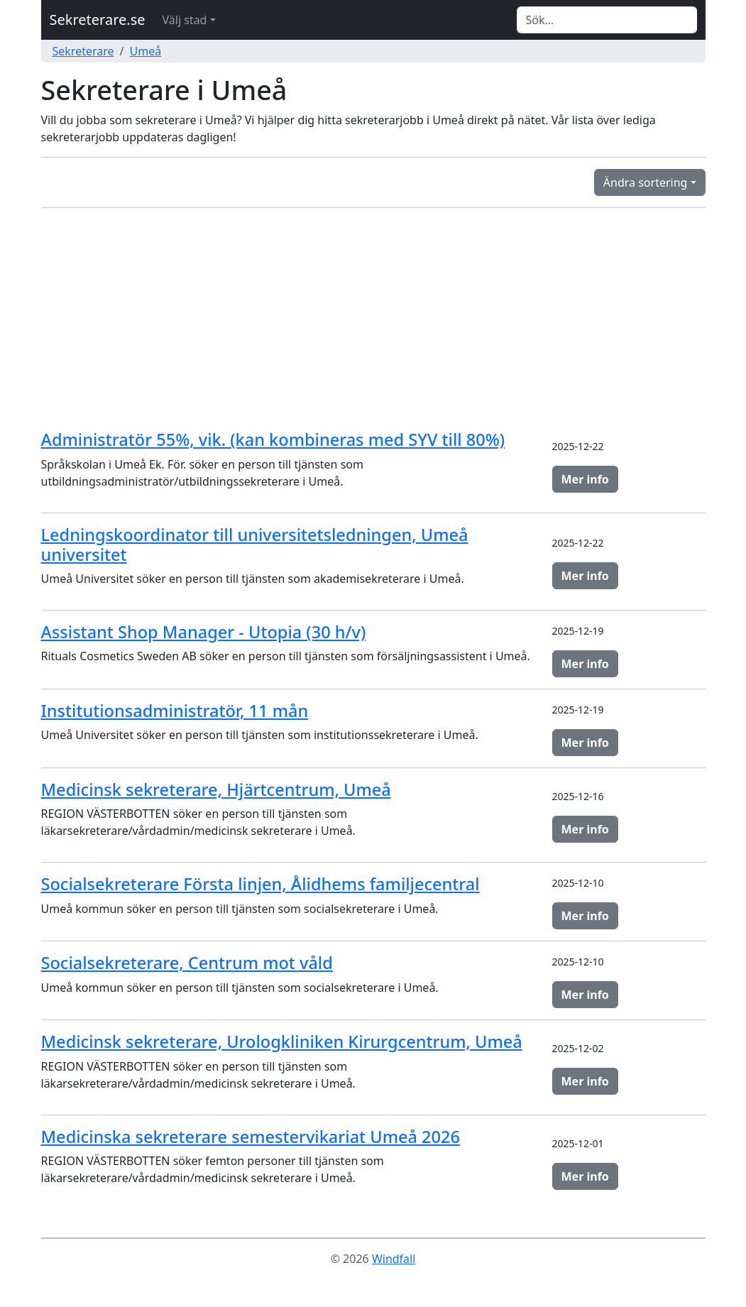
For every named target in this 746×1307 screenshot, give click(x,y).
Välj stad (185, 20)
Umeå (146, 51)
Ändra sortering (645, 182)
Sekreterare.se (98, 19)
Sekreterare (83, 51)
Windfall (393, 1259)
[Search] (607, 19)
